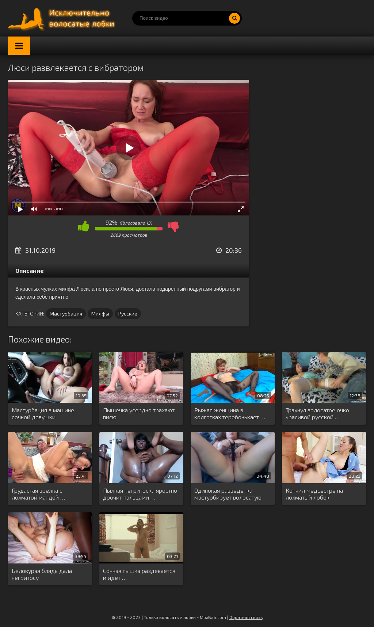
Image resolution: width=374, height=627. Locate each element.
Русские (127, 313)
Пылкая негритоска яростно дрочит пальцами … (140, 494)
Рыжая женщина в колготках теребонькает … (229, 413)
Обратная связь (246, 617)
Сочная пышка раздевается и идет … (139, 574)
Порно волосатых (63, 18)
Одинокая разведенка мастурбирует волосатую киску (228, 494)
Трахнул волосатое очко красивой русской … (317, 413)
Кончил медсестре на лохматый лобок (314, 494)
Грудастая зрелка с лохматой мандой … (38, 494)
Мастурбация (66, 313)
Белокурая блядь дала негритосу (42, 574)
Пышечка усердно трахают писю (139, 413)
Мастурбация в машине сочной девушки (43, 413)
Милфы (100, 313)
